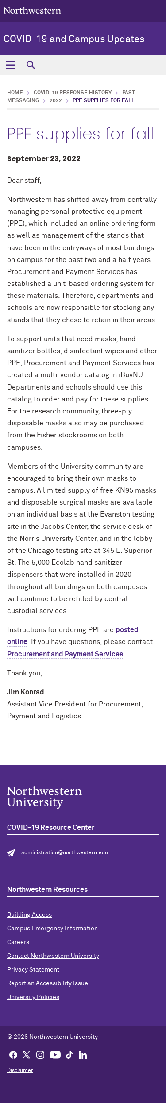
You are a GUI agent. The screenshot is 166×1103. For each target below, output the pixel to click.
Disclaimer (20, 1070)
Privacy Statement (33, 970)
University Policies (33, 997)
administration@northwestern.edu (64, 853)
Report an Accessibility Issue (47, 983)
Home (15, 93)
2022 (56, 101)
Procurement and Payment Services (65, 654)
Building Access (29, 915)
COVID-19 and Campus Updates (74, 39)
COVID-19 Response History (73, 93)
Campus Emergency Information (52, 929)
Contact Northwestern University (53, 956)
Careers (18, 942)
